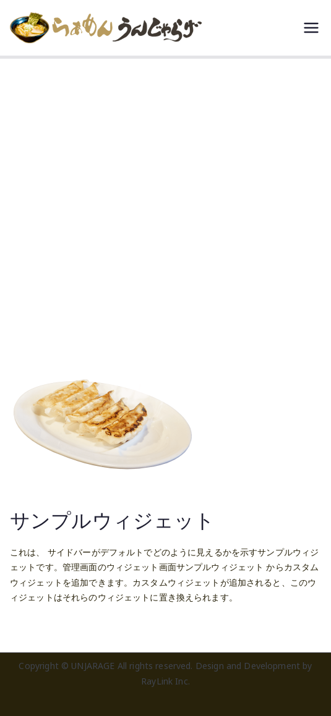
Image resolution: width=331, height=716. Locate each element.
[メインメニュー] (311, 27)
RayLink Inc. (165, 681)
